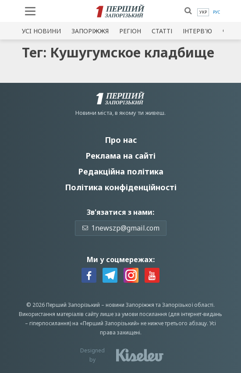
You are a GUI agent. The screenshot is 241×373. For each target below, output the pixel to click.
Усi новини (41, 31)
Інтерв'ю (197, 31)
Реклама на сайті (120, 155)
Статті (162, 31)
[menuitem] (203, 12)
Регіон (130, 31)
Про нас (121, 140)
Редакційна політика (120, 171)
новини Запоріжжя (130, 305)
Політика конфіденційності (121, 187)
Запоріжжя (90, 31)
